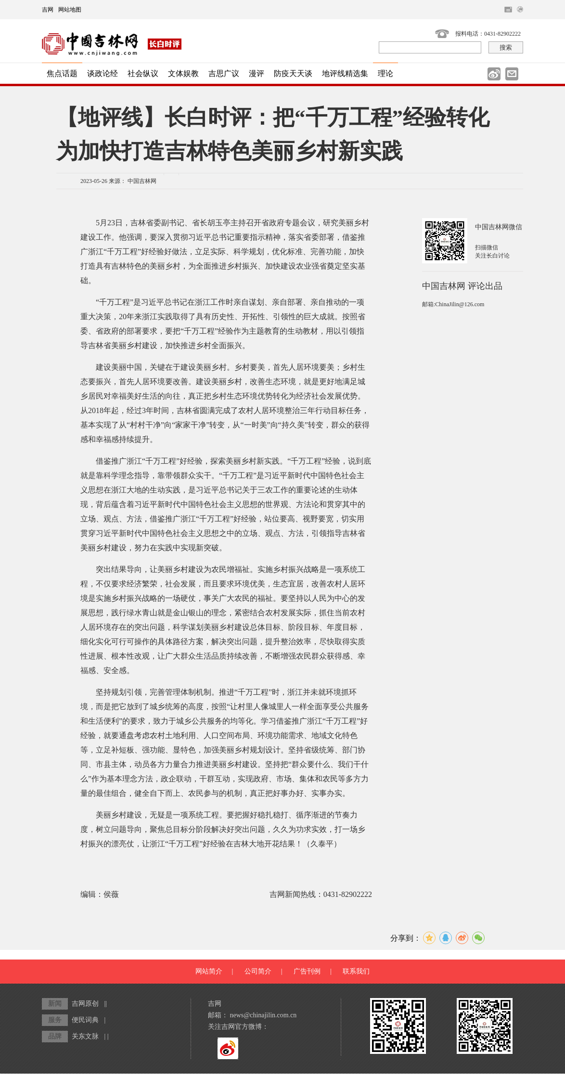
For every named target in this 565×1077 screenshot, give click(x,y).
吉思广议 (223, 73)
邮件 (511, 73)
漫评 (256, 73)
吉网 (47, 9)
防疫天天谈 (293, 73)
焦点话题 (62, 73)
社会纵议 (143, 73)
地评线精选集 (345, 73)
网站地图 (69, 9)
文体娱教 (183, 73)
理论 (385, 73)
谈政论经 (102, 73)
